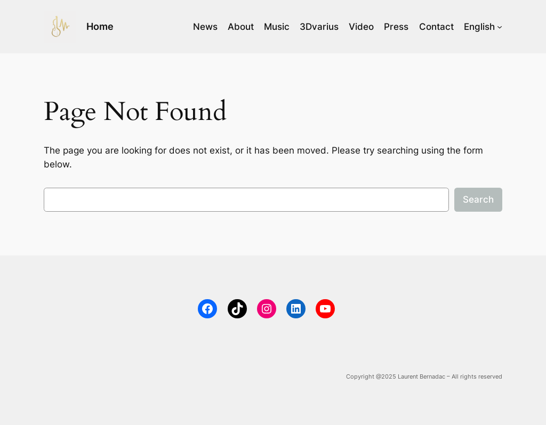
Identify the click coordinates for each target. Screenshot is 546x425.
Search (478, 199)
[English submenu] (499, 26)
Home (100, 26)
